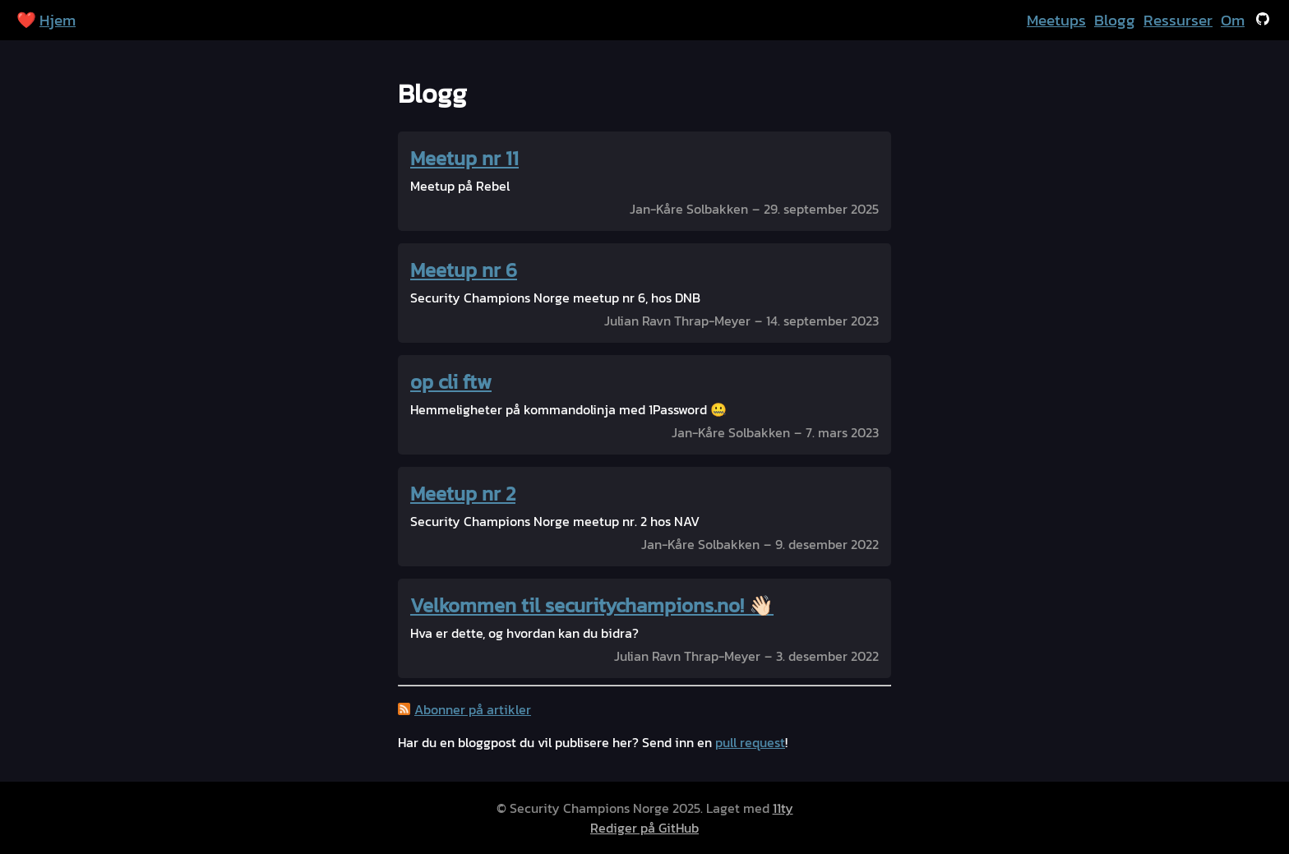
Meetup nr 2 (462, 493)
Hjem (57, 20)
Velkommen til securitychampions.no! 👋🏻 (592, 605)
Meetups (1056, 20)
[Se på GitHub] (1263, 20)
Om (1233, 20)
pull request (750, 742)
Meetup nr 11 (464, 158)
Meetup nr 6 (463, 270)
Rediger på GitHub (644, 828)
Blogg (1114, 20)
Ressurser (1178, 20)
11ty (783, 808)
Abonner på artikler (472, 709)
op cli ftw (451, 381)
